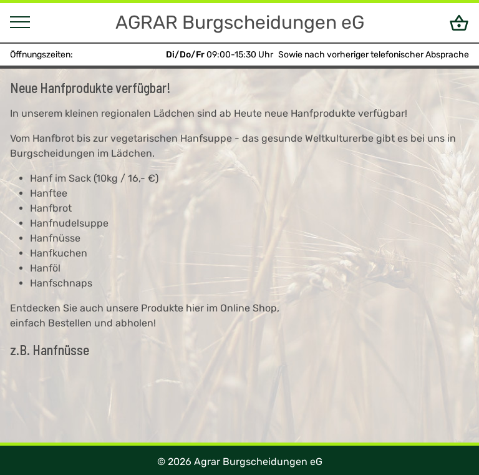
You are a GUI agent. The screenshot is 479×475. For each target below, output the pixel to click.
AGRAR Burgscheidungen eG (239, 22)
